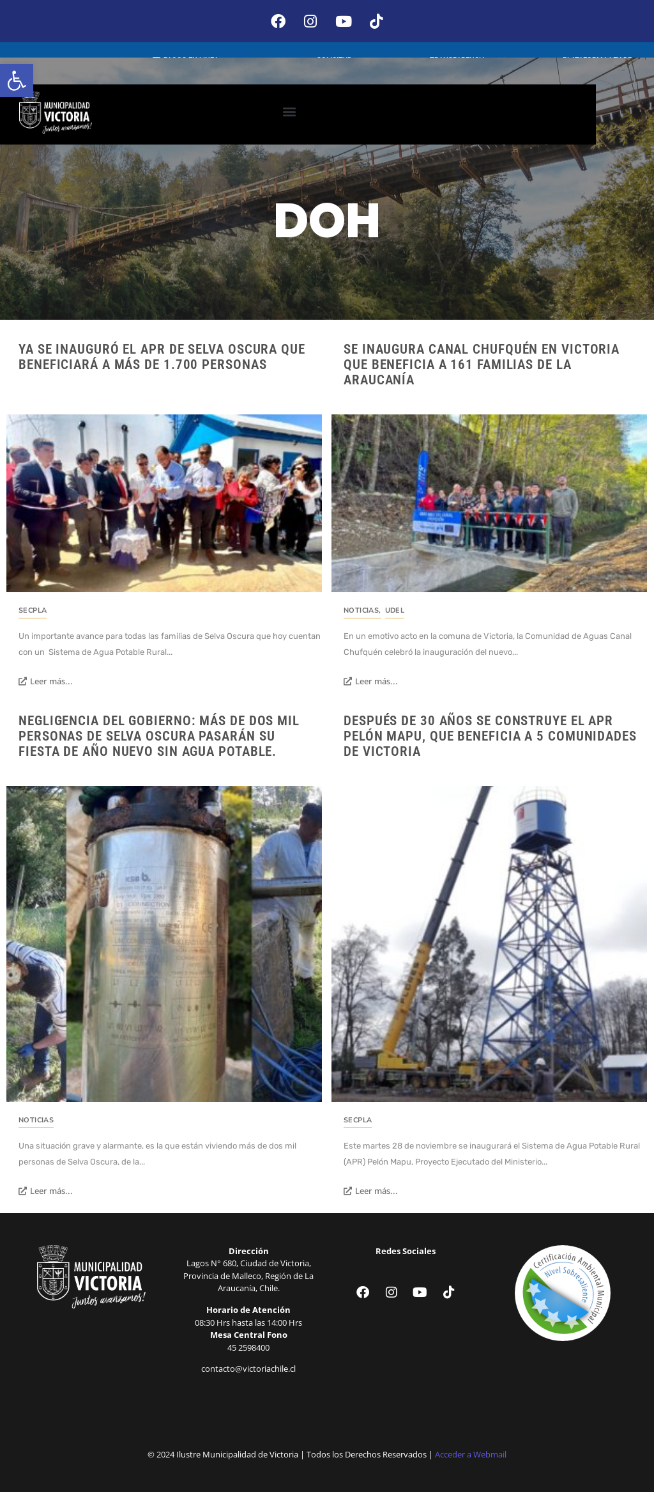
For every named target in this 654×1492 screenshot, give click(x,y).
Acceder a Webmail (470, 1453)
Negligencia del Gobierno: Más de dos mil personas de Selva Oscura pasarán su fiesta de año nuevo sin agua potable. (159, 734)
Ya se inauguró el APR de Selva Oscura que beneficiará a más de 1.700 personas (162, 355)
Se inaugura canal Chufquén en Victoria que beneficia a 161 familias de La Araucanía (482, 363)
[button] (16, 80)
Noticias (362, 609)
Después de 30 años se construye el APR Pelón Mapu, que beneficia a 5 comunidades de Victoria (490, 734)
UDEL (395, 609)
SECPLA (33, 609)
